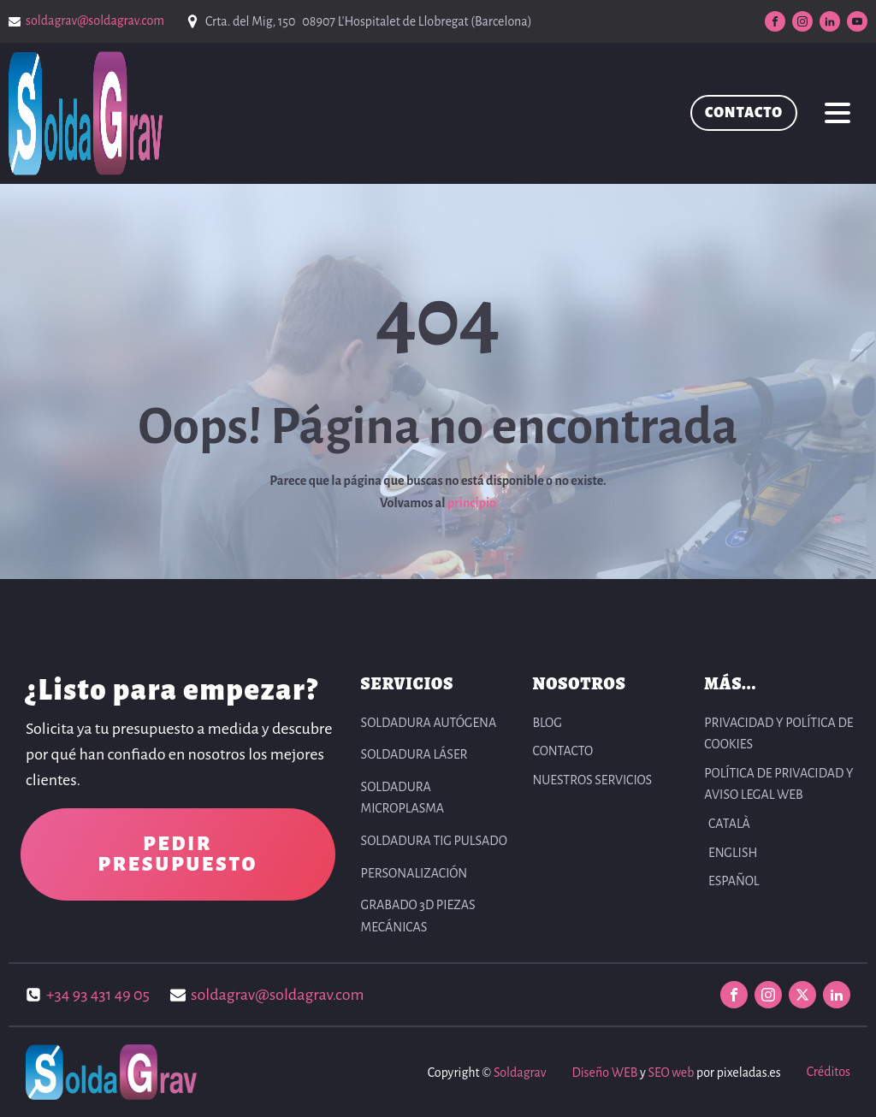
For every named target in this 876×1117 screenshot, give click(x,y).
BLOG (546, 723)
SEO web (671, 1072)
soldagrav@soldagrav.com (95, 20)
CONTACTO (744, 113)
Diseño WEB (604, 1072)
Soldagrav (520, 1072)
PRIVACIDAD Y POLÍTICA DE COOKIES (778, 734)
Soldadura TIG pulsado (434, 841)
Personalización (414, 873)
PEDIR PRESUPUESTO (177, 854)
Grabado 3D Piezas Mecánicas (418, 916)
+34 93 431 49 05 (98, 994)
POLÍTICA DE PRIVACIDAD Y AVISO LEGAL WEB (778, 784)
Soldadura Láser (414, 754)
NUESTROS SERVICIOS (592, 780)
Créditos (828, 1072)
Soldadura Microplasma (403, 798)
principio (471, 503)
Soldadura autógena (429, 723)
